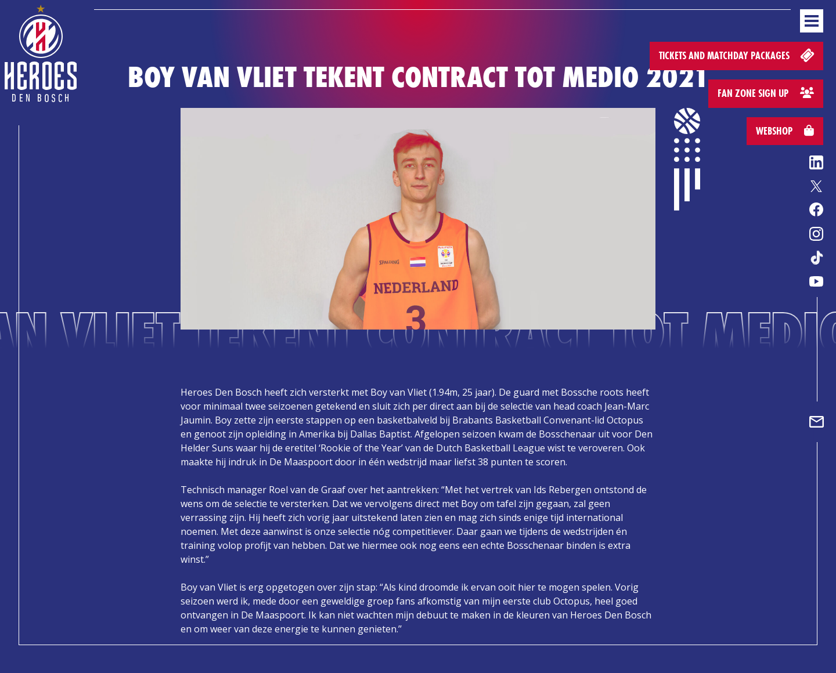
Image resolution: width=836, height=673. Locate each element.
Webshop (785, 131)
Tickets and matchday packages (737, 54)
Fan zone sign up (766, 93)
